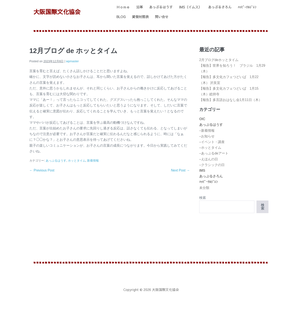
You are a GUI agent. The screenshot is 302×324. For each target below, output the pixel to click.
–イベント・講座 (212, 142)
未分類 (204, 188)
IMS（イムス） (190, 7)
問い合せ (161, 16)
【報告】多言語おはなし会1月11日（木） (230, 100)
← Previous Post (41, 170)
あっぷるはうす (161, 7)
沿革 (139, 7)
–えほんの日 (208, 159)
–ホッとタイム (210, 147)
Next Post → (180, 170)
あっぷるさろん (220, 7)
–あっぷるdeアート (213, 153)
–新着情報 (207, 130)
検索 (202, 197)
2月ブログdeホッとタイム (218, 60)
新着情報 (93, 160)
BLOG (121, 16)
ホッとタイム (77, 160)
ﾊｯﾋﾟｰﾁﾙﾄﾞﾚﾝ (247, 7)
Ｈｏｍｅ (123, 7)
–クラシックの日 (212, 165)
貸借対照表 (140, 16)
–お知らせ (207, 136)
